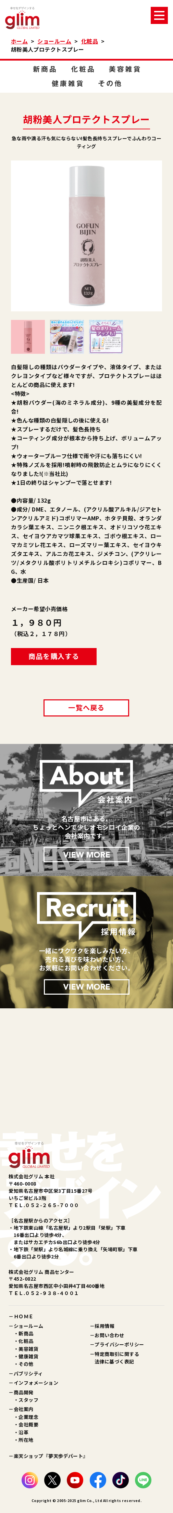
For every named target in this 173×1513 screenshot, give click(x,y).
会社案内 (24, 1409)
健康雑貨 (28, 1356)
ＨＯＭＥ (24, 1316)
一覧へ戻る (86, 707)
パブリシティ (28, 1373)
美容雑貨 (28, 1348)
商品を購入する (53, 656)
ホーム (19, 41)
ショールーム (54, 41)
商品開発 (24, 1392)
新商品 (25, 1333)
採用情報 (104, 1325)
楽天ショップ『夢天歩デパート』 (51, 1455)
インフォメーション (36, 1382)
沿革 (23, 1432)
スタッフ (28, 1399)
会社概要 (28, 1424)
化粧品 (89, 41)
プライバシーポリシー (119, 1344)
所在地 (25, 1439)
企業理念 (28, 1416)
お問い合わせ (109, 1335)
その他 (25, 1363)
